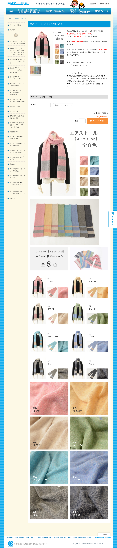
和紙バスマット (15, 198)
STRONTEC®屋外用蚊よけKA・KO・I (17, 117)
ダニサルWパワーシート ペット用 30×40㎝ (17, 78)
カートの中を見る (15, 25)
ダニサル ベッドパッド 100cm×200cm (17, 85)
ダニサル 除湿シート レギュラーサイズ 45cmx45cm (17, 93)
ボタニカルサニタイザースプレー (17, 158)
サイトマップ (30, 538)
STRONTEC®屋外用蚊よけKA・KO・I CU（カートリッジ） (17, 125)
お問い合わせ (19, 538)
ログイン (12, 30)
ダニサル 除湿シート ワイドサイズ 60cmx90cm (17, 100)
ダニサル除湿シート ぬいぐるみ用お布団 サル (17, 192)
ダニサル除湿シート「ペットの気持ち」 (17, 170)
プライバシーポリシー (44, 538)
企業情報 (10, 538)
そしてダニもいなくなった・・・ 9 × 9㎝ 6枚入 (17, 61)
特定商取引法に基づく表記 (62, 538)
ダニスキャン (14, 111)
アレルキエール (15, 106)
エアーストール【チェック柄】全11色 (17, 137)
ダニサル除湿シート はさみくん (17, 177)
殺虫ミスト (13, 164)
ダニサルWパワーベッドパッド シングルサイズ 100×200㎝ (17, 70)
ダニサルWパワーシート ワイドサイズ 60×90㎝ (17, 42)
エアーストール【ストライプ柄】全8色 (17, 144)
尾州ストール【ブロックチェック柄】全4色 (17, 151)
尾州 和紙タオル (15, 132)
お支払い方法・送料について (82, 538)
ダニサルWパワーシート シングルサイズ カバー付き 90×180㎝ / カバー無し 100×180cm (17, 51)
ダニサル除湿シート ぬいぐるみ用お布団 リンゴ (17, 184)
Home (10, 18)
